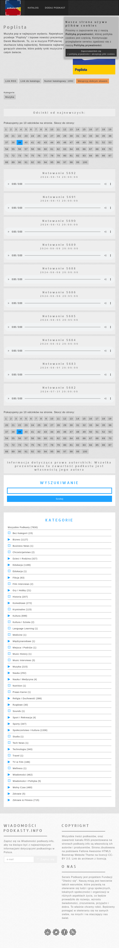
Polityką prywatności (79, 34)
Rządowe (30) (20, 705)
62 (58, 149)
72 (13, 155)
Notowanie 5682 (59, 387)
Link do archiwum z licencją (89, 858)
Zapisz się (45, 859)
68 (97, 149)
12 (64, 129)
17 (97, 129)
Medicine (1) (19, 635)
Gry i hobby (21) (22, 590)
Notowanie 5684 (59, 340)
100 (85, 162)
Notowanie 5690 (59, 220)
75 (32, 155)
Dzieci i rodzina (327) (25, 558)
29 (64, 136)
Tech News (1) (21, 743)
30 (71, 136)
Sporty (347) (19, 724)
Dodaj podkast (55, 8)
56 (19, 149)
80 (64, 155)
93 (38, 162)
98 (71, 162)
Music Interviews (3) (24, 660)
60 (45, 149)
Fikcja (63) (18, 577)
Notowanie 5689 (59, 244)
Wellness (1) (20, 768)
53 (110, 142)
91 (26, 162)
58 (32, 149)
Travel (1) (18, 755)
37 (6, 142)
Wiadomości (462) (23, 774)
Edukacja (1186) (22, 565)
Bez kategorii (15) (23, 533)
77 (45, 155)
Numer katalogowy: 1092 (58, 81)
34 (97, 136)
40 (26, 142)
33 (90, 136)
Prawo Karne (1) (22, 692)
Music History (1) (22, 654)
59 (38, 149)
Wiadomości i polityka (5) (27, 781)
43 (45, 142)
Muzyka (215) (20, 666)
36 (110, 136)
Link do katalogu (30, 81)
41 (32, 142)
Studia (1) (18, 736)
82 (77, 155)
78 (52, 155)
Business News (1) (23, 546)
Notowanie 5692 (59, 173)
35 (103, 136)
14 (77, 129)
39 (19, 142)
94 (45, 162)
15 (84, 129)
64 (71, 149)
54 (6, 149)
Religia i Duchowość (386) (27, 698)
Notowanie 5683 (59, 363)
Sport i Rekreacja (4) (24, 717)
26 (45, 136)
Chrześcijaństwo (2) (24, 552)
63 (64, 149)
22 (19, 136)
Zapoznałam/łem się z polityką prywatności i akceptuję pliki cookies (91, 52)
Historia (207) (20, 597)
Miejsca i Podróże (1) (24, 647)
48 (77, 142)
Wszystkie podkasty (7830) (23, 527)
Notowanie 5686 (59, 292)
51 (97, 142)
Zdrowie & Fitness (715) (26, 800)
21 (13, 136)
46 (64, 142)
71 (6, 155)
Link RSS (10, 81)
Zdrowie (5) (19, 794)
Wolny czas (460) (22, 787)
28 (58, 136)
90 (19, 162)
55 (13, 149)
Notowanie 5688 (59, 268)
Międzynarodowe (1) (24, 641)
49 (84, 142)
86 (103, 155)
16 (90, 129)
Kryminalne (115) (22, 609)
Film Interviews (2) (23, 584)
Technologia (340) (23, 749)
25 (38, 136)
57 (26, 149)
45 (58, 142)
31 (77, 136)
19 (109, 129)
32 (84, 136)
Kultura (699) (20, 616)
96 (58, 162)
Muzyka (9, 97)
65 (77, 149)
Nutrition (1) (19, 685)
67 (90, 149)
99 (77, 162)
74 (26, 155)
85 (97, 155)
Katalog (33, 8)
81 (71, 155)
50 (90, 142)
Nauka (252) (19, 673)
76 (38, 155)
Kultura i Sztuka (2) (23, 622)
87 (110, 155)
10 (51, 129)
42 (38, 142)
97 (64, 162)
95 (52, 162)
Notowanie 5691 (59, 197)
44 (52, 142)
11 (58, 129)
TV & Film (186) (21, 762)
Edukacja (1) (20, 571)
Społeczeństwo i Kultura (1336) (30, 730)
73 (19, 155)
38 (13, 142)
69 (103, 149)
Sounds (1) (19, 711)
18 (103, 129)
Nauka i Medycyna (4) (25, 679)
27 (52, 136)
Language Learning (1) (25, 628)
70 (110, 149)
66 (84, 149)
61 (52, 149)
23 (26, 136)
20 (6, 136)
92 (32, 162)
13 (71, 129)
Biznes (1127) (20, 539)
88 (6, 162)
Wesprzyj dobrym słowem (93, 81)
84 (90, 155)
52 (103, 142)
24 (32, 136)
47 (71, 142)
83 (84, 155)
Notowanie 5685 (59, 316)
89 (13, 162)
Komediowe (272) (22, 603)
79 (58, 155)
